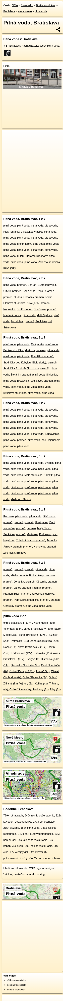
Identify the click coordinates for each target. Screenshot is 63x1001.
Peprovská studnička (26, 599)
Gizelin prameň (12, 291)
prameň (21, 284)
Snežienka (29, 291)
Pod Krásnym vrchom (42, 575)
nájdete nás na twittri (16, 980)
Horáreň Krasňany (36, 256)
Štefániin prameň (21, 374)
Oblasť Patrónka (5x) (35, 677)
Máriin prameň (19, 575)
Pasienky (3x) (40, 689)
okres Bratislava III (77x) (17, 622)
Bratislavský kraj (45, 5)
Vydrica (49, 462)
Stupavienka (52, 434)
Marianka (32, 534)
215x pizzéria (11, 827)
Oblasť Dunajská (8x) (22, 671)
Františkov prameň (42, 356)
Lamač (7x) (42, 671)
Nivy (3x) (55, 689)
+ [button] (8, 135)
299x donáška (23, 821)
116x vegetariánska (41, 833)
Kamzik (48, 475)
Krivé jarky (9, 268)
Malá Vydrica (44, 315)
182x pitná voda (30, 827)
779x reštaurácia (13, 815)
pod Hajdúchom (51, 440)
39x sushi (17, 846)
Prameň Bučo (11, 593)
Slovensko (27, 5)
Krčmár (36, 587)
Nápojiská (9, 309)
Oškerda (41, 581)
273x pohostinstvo (44, 821)
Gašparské (37, 344)
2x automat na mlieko (47, 858)
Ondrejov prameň (13, 605)
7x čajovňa (26, 858)
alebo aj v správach (16, 989)
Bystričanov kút (47, 284)
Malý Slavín (44, 528)
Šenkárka (9, 534)
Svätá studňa (24, 309)
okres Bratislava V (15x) (32, 647)
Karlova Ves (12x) (21, 653)
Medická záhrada (21, 499)
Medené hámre (12, 315)
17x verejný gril (19, 852)
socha (48, 297)
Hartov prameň (36, 540)
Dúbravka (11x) (43, 653)
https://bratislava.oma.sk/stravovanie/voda (21, 210)
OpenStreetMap (26, 207)
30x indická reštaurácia (38, 846)
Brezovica (23, 380)
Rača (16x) (9, 647)
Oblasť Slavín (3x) (20, 689)
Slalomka (51, 374)
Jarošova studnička (43, 593)
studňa (18, 297)
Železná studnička (49, 262)
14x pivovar (36, 852)
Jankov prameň (12, 546)
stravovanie (25, 11)
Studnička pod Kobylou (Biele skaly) (24, 362)
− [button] (8, 140)
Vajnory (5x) (26, 683)
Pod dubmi (17, 321)
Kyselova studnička (14, 393)
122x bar (23, 833)
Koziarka (8, 516)
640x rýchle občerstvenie (39, 815)
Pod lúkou (45, 534)
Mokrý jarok (24, 243)
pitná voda (41, 11)
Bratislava (9, 11)
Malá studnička (33, 475)
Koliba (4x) (41, 683)
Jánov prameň (22, 587)
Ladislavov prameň (41, 380)
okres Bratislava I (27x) (32, 634)
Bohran (32, 284)
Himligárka (41, 522)
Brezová (21, 552)
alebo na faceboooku (17, 985)
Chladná (21, 540)
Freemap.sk (44, 207)
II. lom (21, 256)
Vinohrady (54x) (12, 628)
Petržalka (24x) (20, 641)
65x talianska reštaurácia (32, 840)
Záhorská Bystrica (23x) (44, 641)
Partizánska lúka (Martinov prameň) (24, 350)
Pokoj (40, 291)
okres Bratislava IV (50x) (38, 628)
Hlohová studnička (14, 303)
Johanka (19, 581)
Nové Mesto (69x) (44, 622)
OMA (15, 5)
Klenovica (39, 546)
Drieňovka (40, 309)
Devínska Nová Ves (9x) (25, 665)
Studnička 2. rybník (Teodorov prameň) (26, 368)
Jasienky (52, 540)
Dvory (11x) (32, 659)
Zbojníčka (9, 552)
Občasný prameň (33, 297)
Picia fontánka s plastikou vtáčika (23, 231)
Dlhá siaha (49, 516)
